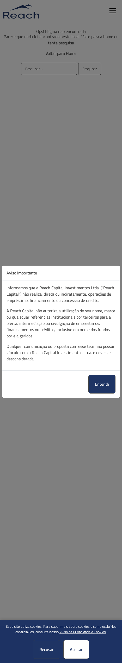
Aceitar (76, 649)
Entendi (102, 384)
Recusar (46, 649)
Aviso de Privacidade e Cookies (82, 632)
